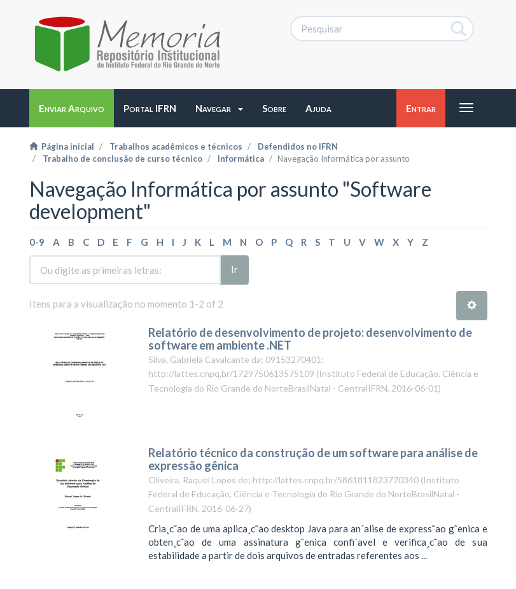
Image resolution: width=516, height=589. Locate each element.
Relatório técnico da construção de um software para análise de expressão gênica (313, 459)
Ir (234, 269)
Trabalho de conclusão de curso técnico (122, 158)
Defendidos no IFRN (298, 146)
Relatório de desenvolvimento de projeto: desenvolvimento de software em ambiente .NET (310, 338)
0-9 (37, 242)
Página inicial (61, 146)
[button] (219, 108)
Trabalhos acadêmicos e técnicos (175, 146)
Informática (241, 158)
